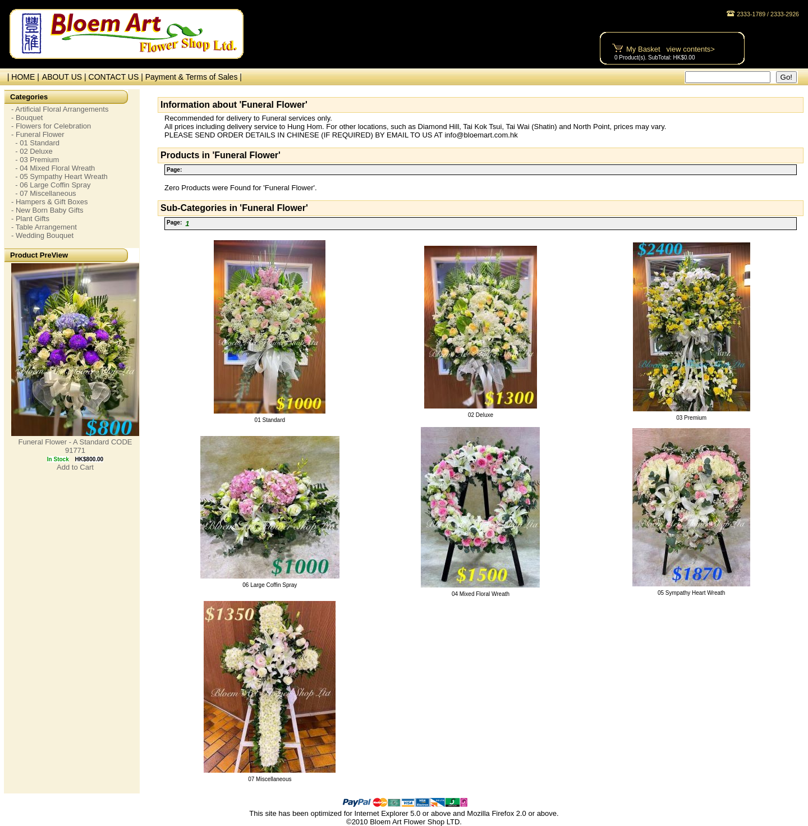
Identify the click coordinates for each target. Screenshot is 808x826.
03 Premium (691, 418)
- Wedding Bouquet (42, 235)
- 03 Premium (35, 159)
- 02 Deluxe (32, 151)
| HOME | (21, 76)
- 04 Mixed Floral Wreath (53, 168)
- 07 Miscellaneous (43, 193)
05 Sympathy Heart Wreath (691, 593)
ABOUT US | (65, 76)
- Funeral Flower (38, 134)
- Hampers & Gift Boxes (49, 202)
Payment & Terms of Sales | (193, 76)
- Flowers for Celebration (51, 126)
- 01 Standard (35, 143)
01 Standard (270, 420)
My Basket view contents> (670, 49)
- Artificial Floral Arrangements (59, 109)
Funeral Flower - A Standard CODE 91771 (75, 446)
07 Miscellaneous (269, 779)
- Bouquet (27, 117)
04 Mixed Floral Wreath (480, 594)
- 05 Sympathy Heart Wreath (59, 176)
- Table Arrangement (44, 227)
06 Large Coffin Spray (269, 585)
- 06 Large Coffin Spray (50, 185)
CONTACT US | (117, 76)
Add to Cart (75, 467)
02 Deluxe (480, 415)
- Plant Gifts (30, 218)
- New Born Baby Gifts (47, 210)
